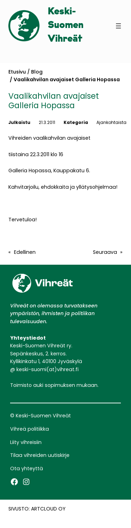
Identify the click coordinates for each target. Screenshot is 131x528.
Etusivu (17, 71)
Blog (37, 71)
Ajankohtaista (111, 122)
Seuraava (105, 252)
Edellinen (25, 252)
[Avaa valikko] (118, 26)
